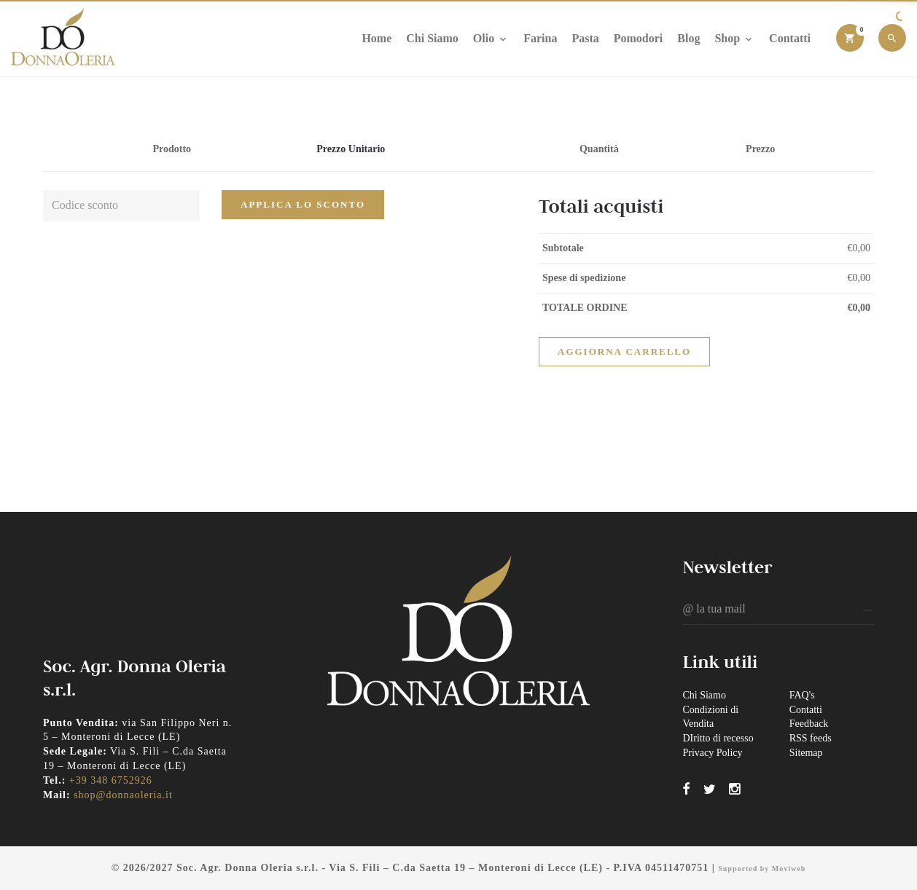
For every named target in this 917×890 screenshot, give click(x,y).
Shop (734, 38)
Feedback (809, 723)
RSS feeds (810, 738)
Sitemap (806, 752)
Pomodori (638, 38)
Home (376, 38)
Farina (540, 38)
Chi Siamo (432, 38)
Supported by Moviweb (761, 869)
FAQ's (802, 695)
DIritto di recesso (717, 738)
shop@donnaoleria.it (123, 794)
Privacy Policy (712, 752)
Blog (688, 38)
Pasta (584, 38)
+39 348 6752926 (110, 780)
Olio (491, 38)
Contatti (790, 38)
